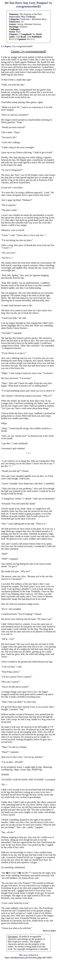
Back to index (49, 930)
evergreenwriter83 (28, 6)
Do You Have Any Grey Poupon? (26, 3)
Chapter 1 (8, 46)
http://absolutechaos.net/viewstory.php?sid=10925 (28, 957)
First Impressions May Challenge (25, 15)
